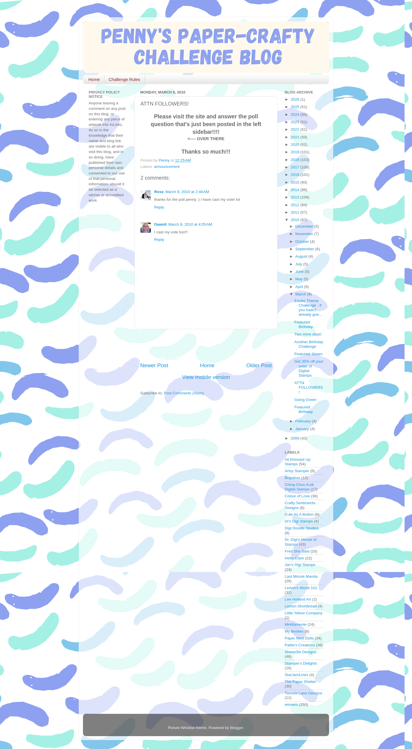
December (304, 226)
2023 (295, 122)
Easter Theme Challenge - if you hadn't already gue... (308, 308)
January (302, 429)
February (303, 421)
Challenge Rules (124, 79)
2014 (295, 190)
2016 (295, 174)
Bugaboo (292, 478)
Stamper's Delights (301, 663)
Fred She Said (297, 551)
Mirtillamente (296, 624)
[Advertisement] (207, 345)
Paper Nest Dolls (299, 638)
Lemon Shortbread (301, 606)
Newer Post (154, 365)
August (301, 256)
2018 (295, 160)
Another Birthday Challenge (308, 344)
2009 (295, 438)
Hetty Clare (294, 558)
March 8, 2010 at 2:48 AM (187, 192)
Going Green (305, 400)
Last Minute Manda (301, 576)
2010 (295, 220)
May (299, 279)
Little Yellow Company (303, 613)
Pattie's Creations (300, 645)
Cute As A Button (299, 514)
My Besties (294, 631)
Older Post (259, 365)
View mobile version (206, 377)
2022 (295, 129)
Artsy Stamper (297, 471)
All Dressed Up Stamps (297, 461)
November (304, 234)
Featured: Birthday (303, 324)
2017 (295, 167)
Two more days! (308, 334)
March (301, 294)
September (305, 249)
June (300, 271)
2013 (295, 197)
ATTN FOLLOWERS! (308, 387)
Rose (159, 192)
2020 (295, 144)
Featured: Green (308, 354)
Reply (159, 207)
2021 (295, 137)
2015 (295, 182)
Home (94, 79)
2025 (295, 107)
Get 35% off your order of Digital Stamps (308, 368)
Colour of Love (297, 496)
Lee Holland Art (298, 599)
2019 (295, 152)
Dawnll (160, 224)
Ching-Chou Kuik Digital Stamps (299, 486)
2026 (295, 99)
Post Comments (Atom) (184, 393)
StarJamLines (296, 675)
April (299, 287)
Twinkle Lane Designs (303, 693)
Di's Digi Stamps (299, 521)
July (299, 264)
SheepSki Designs (300, 652)
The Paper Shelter (300, 682)
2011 (295, 212)
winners (291, 704)
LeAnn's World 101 (301, 588)
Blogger (236, 728)
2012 (295, 205)
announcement (166, 166)
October (302, 241)
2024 (295, 114)
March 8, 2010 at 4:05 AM (190, 224)
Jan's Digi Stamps (300, 565)
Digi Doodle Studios (302, 528)
